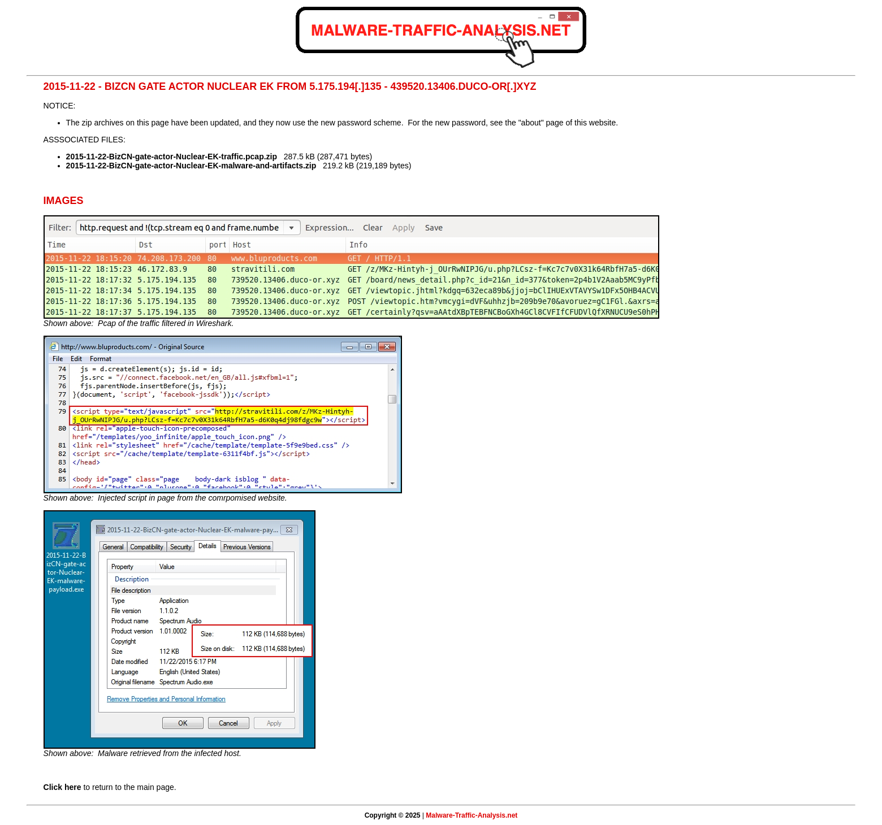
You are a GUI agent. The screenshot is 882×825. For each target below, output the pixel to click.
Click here (62, 787)
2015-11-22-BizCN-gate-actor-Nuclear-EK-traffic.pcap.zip (171, 156)
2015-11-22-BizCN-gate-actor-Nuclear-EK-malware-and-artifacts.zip (191, 165)
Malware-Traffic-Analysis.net (471, 815)
